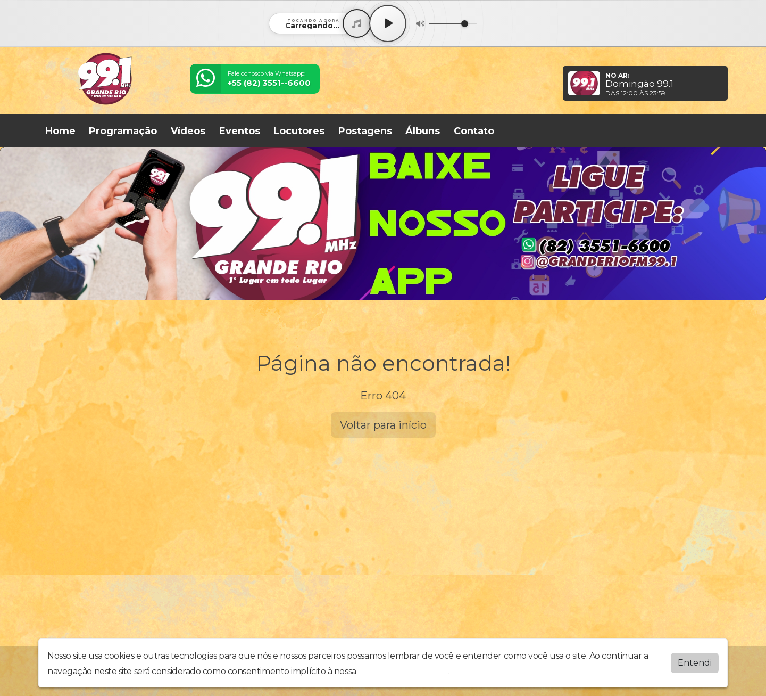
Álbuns (422, 131)
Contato (474, 131)
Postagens (365, 131)
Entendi (695, 663)
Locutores (298, 131)
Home (60, 131)
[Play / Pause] (387, 23)
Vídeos (188, 131)
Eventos (239, 131)
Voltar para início (383, 425)
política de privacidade (403, 671)
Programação (123, 131)
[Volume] (453, 23)
